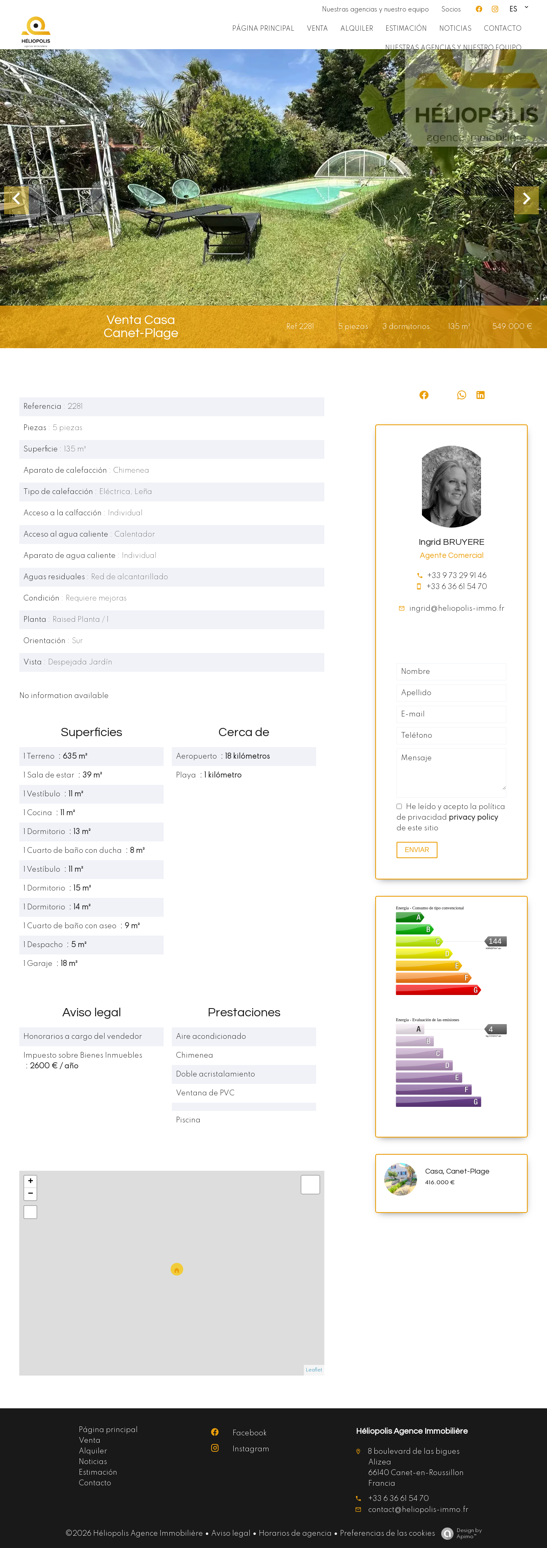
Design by (459, 1534)
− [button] (30, 1194)
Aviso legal (231, 1533)
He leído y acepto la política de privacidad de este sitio (451, 817)
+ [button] (30, 1182)
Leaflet (314, 1370)
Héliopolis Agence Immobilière (412, 1431)
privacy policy (473, 817)
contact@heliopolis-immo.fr (418, 1510)
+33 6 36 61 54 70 (456, 587)
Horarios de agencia (295, 1533)
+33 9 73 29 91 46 (457, 576)
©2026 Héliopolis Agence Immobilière (134, 1533)
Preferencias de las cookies (387, 1533)
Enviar (417, 849)
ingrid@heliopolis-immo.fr (456, 608)
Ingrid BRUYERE (451, 542)
